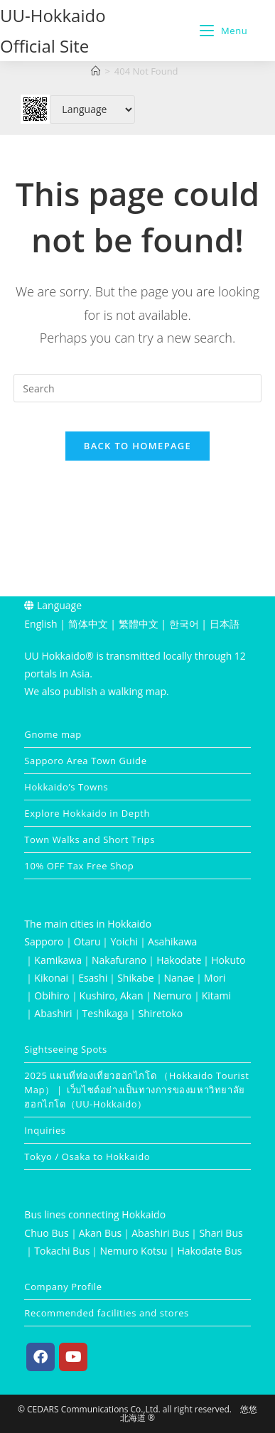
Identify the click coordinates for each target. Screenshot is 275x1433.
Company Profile (63, 1286)
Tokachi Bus (62, 1250)
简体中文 (88, 623)
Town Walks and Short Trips (89, 839)
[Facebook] (40, 1357)
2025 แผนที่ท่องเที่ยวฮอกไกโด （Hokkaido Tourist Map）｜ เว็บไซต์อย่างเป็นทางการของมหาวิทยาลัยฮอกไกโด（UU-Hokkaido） (136, 1089)
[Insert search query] (137, 388)
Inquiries (44, 1130)
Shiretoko (160, 1013)
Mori (214, 977)
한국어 (184, 623)
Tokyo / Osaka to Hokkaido (87, 1156)
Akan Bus (100, 1233)
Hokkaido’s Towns (66, 786)
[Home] (95, 71)
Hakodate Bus (209, 1250)
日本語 (224, 623)
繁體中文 (138, 623)
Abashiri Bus (160, 1233)
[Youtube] (73, 1357)
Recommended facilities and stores (106, 1312)
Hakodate (178, 960)
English (40, 623)
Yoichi (124, 941)
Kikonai (51, 977)
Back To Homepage (137, 445)
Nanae (179, 977)
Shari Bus (220, 1233)
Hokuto (228, 960)
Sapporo (43, 941)
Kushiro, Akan (112, 995)
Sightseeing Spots (65, 1049)
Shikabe (135, 977)
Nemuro (172, 995)
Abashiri (53, 1013)
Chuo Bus (46, 1233)
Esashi (92, 977)
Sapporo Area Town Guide (85, 760)
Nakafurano (119, 960)
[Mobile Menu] (223, 30)
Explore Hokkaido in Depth (87, 813)
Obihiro (51, 995)
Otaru (87, 941)
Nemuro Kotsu (133, 1250)
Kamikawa (58, 960)
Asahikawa (172, 941)
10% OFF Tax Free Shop (79, 865)
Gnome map (53, 734)
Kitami (216, 995)
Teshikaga (105, 1013)
